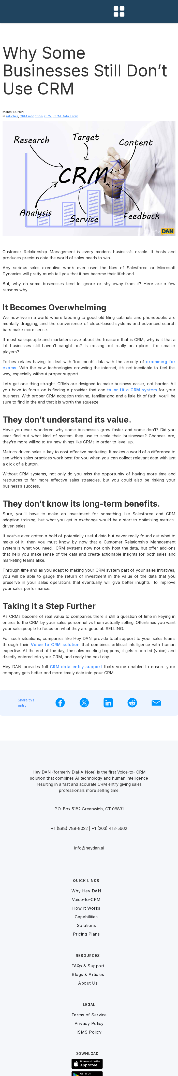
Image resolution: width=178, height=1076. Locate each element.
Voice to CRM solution (55, 644)
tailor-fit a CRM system (132, 389)
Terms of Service (89, 1015)
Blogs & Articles (88, 974)
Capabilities (86, 917)
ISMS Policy (89, 1032)
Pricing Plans (86, 934)
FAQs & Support (88, 966)
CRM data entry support (76, 666)
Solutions (86, 925)
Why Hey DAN (86, 891)
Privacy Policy (89, 1023)
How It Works (86, 908)
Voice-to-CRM (86, 899)
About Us (88, 983)
